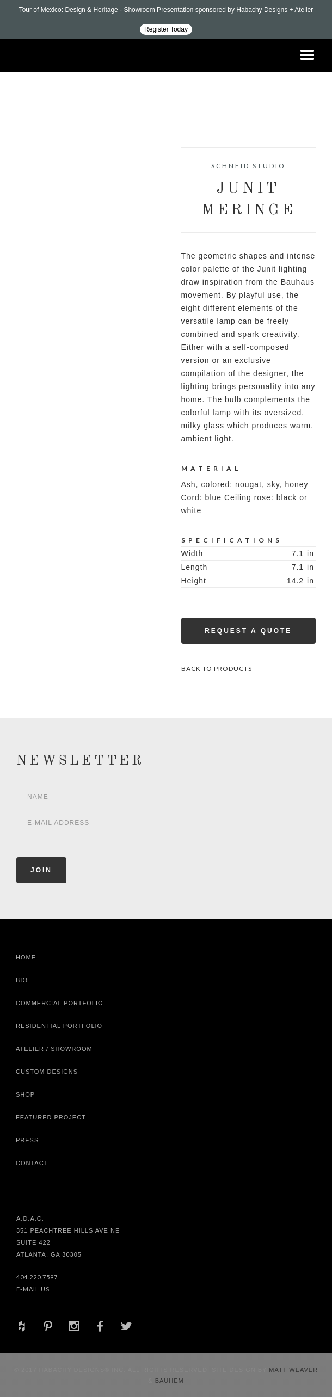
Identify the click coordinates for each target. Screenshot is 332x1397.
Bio (22, 980)
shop (25, 1094)
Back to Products (216, 668)
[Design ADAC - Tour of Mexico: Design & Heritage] (166, 19)
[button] (307, 55)
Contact (32, 1163)
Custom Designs (47, 1071)
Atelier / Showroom (54, 1048)
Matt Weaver (293, 1370)
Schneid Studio (248, 166)
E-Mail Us (33, 1289)
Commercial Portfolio (59, 1003)
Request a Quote (248, 631)
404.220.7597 (37, 1277)
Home (26, 957)
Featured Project (51, 1117)
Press (27, 1140)
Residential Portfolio (59, 1026)
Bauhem (168, 1380)
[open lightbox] (50, 196)
